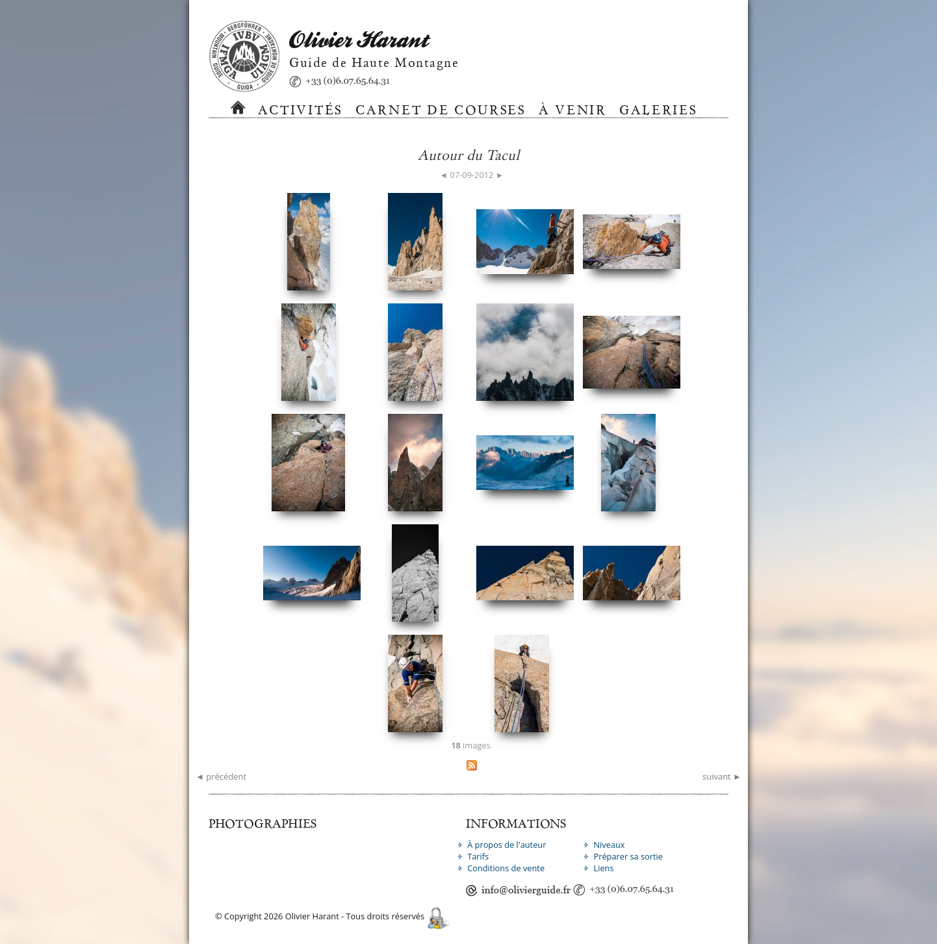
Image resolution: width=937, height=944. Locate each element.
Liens (603, 868)
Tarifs (478, 856)
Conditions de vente (506, 868)
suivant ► (721, 776)
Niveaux (608, 844)
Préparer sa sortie (628, 856)
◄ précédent (221, 776)
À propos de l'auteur (506, 844)
